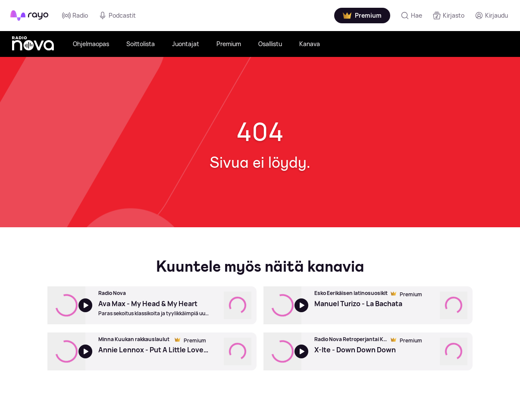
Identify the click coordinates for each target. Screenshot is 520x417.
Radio (75, 15)
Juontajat (185, 44)
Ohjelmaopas (91, 44)
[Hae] (411, 15)
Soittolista (140, 44)
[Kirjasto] (448, 15)
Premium (228, 44)
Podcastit (117, 15)
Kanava (309, 44)
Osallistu (270, 44)
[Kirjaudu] (491, 15)
